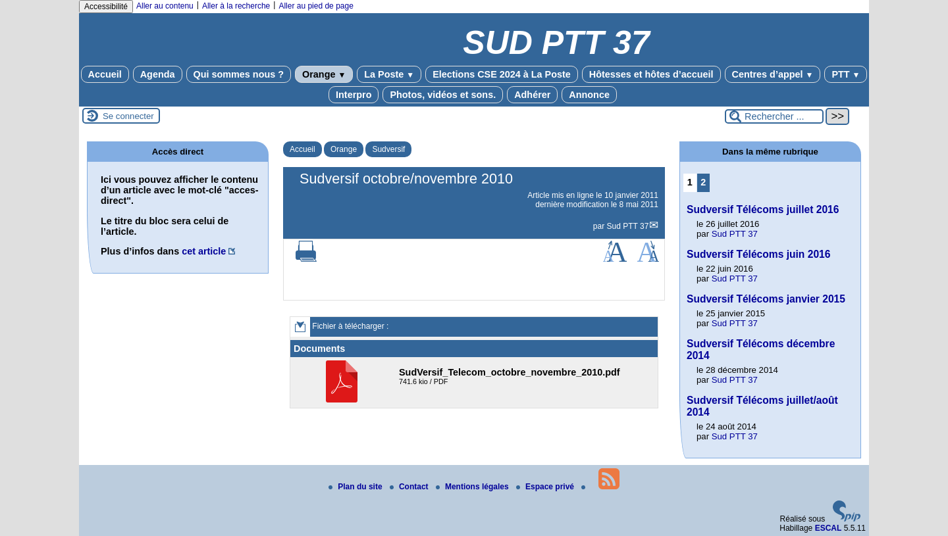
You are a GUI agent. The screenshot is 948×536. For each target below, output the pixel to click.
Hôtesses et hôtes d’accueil (651, 74)
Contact (410, 486)
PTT (845, 74)
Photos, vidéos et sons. (443, 94)
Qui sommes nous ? (239, 74)
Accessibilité (106, 6)
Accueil (105, 74)
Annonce (589, 94)
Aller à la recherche (236, 6)
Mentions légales (473, 486)
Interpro (353, 94)
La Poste (389, 74)
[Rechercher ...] (774, 116)
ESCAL (828, 528)
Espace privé (546, 486)
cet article (204, 251)
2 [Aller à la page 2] (703, 182)
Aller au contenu (165, 6)
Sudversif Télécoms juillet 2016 (763, 209)
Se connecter (128, 116)
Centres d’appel (773, 74)
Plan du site (356, 486)
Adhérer (532, 94)
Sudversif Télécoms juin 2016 (758, 254)
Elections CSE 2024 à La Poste (502, 74)
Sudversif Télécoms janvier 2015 (766, 299)
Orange (324, 74)
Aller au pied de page (315, 6)
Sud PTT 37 (628, 226)
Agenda (157, 74)
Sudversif (388, 149)
